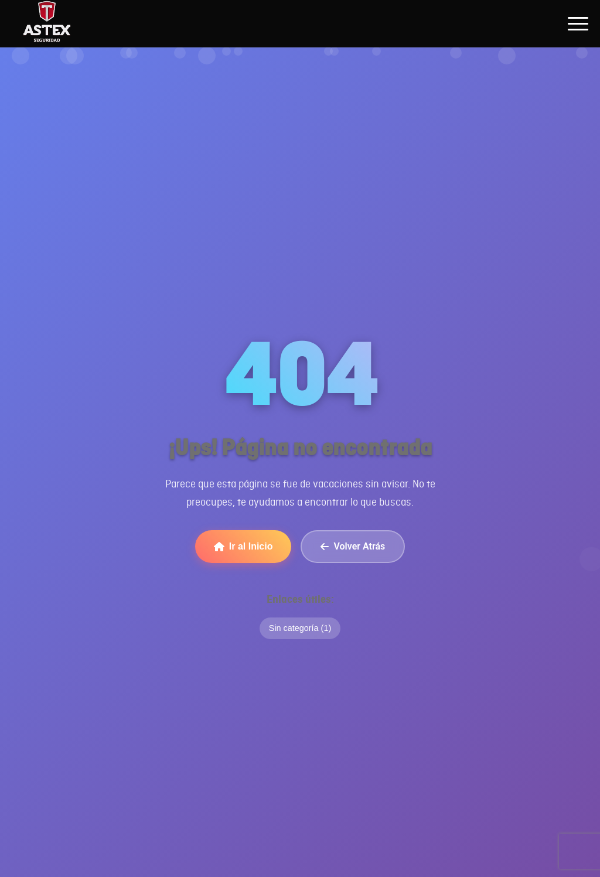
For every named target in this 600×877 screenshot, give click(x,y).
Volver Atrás (353, 546)
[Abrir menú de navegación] (578, 23)
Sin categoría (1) (300, 628)
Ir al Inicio (243, 546)
